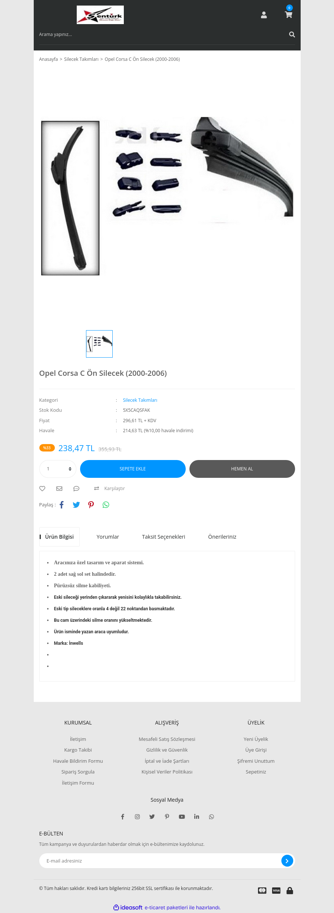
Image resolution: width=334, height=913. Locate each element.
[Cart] (288, 15)
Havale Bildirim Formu (78, 761)
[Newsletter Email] (167, 860)
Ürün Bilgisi (59, 536)
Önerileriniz (222, 536)
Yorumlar (108, 536)
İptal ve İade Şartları (167, 761)
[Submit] (287, 861)
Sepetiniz (256, 771)
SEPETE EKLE (133, 469)
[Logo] (100, 15)
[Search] (167, 34)
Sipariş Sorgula (78, 771)
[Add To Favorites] (44, 489)
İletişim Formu (78, 782)
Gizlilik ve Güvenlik (167, 749)
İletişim (78, 739)
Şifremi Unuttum (256, 761)
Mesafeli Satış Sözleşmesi (167, 739)
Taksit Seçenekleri (163, 536)
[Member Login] (264, 15)
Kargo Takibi (78, 749)
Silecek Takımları (140, 400)
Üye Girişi (256, 749)
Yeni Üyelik (256, 739)
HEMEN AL (242, 469)
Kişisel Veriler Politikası (167, 771)
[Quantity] (57, 469)
